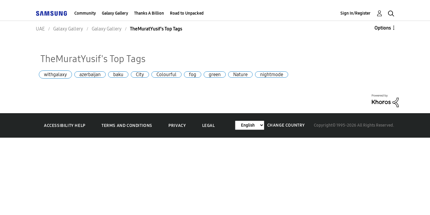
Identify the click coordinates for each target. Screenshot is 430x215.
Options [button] (382, 28)
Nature (240, 74)
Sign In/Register (355, 13)
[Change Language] (249, 125)
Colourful (166, 74)
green (215, 74)
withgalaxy (55, 74)
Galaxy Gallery (115, 13)
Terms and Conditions (127, 125)
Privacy (177, 125)
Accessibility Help (64, 125)
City (140, 74)
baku (118, 74)
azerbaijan (90, 74)
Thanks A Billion (149, 13)
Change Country (286, 125)
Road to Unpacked (187, 13)
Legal (208, 125)
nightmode (271, 74)
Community (85, 13)
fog (192, 74)
